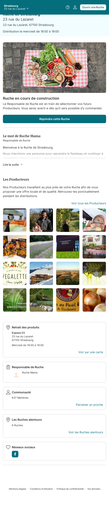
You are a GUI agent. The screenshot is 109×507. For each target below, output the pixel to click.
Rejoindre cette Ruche (54, 119)
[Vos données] (93, 488)
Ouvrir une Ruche (93, 7)
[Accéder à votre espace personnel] (75, 7)
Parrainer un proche (89, 404)
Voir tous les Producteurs (88, 203)
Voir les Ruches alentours (85, 432)
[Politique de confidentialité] (72, 488)
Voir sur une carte (90, 352)
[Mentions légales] (19, 488)
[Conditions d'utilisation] (43, 488)
